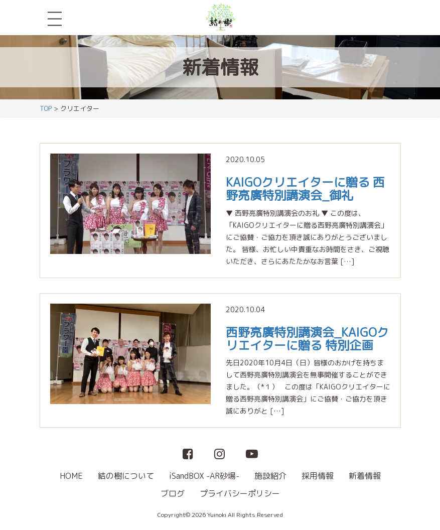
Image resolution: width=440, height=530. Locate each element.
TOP (46, 108)
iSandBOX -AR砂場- (204, 475)
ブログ (173, 493)
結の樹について (126, 475)
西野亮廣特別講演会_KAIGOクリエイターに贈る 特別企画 (307, 339)
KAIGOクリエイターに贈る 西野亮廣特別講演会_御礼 (305, 189)
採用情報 (318, 475)
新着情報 (365, 475)
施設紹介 (270, 475)
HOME (71, 475)
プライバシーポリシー (240, 493)
